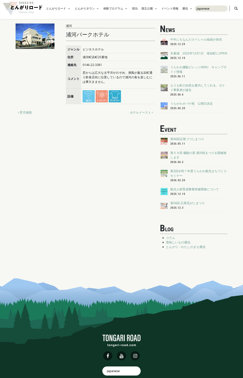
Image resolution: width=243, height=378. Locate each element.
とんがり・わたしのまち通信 (185, 247)
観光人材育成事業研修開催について (194, 189)
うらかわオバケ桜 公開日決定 (191, 103)
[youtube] (121, 355)
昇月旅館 (25, 112)
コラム (170, 238)
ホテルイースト (141, 112)
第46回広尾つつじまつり (187, 139)
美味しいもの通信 (178, 242)
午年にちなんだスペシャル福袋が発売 (196, 39)
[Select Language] (211, 9)
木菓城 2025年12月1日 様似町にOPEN (198, 53)
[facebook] (107, 355)
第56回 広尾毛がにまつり (187, 203)
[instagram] (135, 355)
